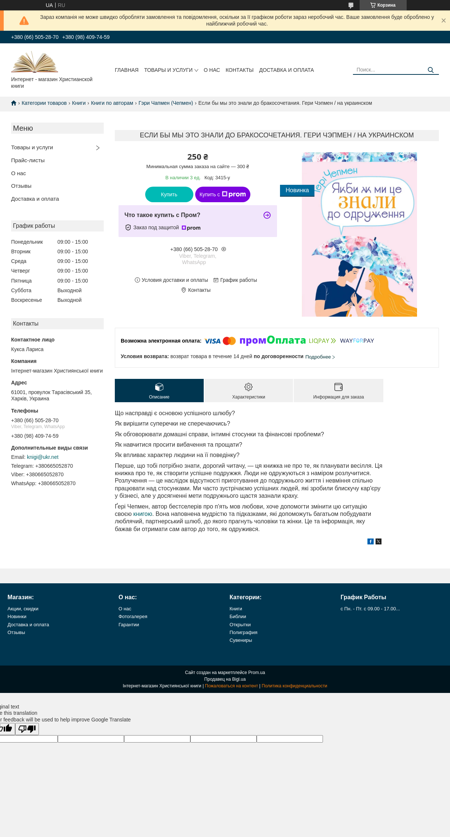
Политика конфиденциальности (294, 685)
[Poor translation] (27, 729)
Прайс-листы (28, 160)
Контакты (240, 70)
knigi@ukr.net (43, 457)
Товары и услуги (168, 70)
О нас (212, 70)
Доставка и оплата (286, 70)
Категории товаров (44, 103)
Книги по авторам (112, 103)
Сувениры (241, 640)
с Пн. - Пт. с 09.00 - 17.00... (370, 608)
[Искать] (430, 70)
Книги (79, 103)
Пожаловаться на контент (231, 685)
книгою (142, 514)
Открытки (240, 624)
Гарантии (129, 624)
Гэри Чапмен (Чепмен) (166, 103)
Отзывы (21, 186)
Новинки (16, 616)
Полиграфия (243, 632)
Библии (238, 616)
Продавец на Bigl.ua (225, 679)
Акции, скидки (23, 608)
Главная (127, 70)
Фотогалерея (133, 616)
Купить (169, 194)
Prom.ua (256, 672)
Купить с (223, 194)
